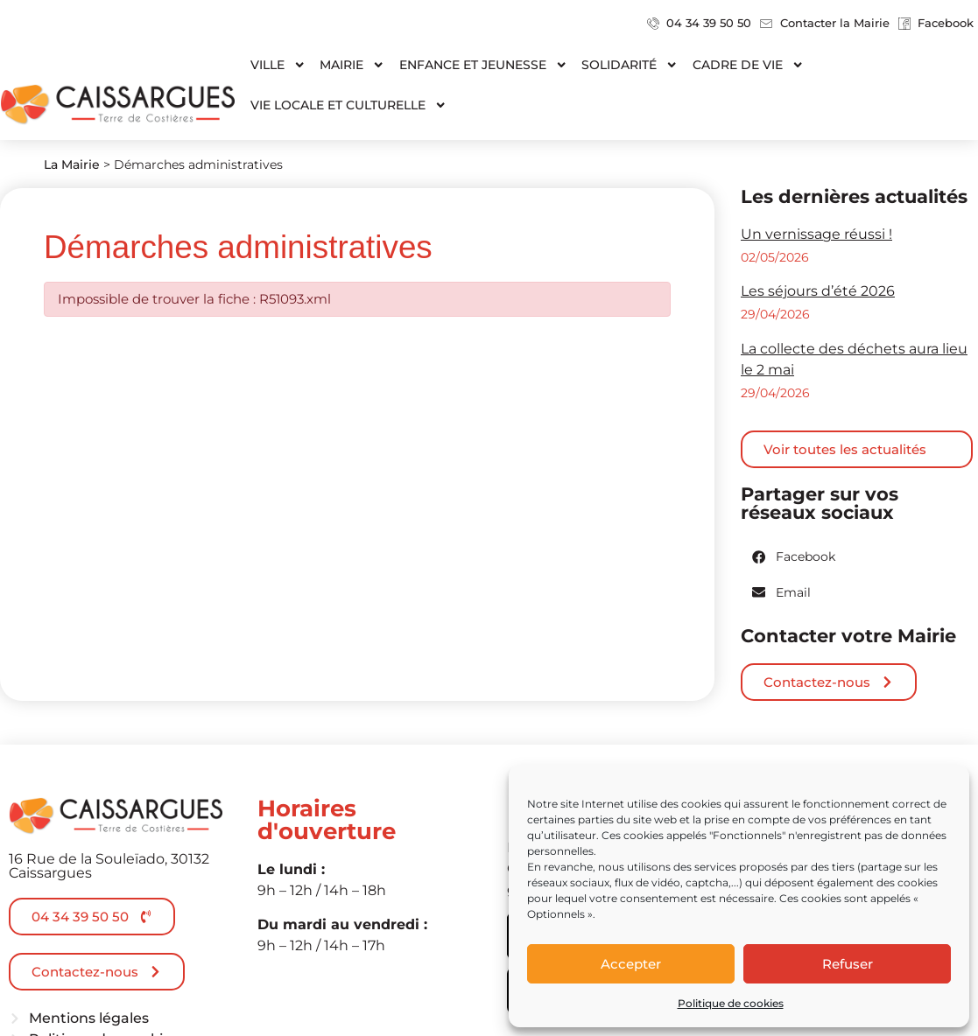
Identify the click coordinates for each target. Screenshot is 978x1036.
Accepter (631, 964)
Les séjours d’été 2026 (818, 291)
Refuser (847, 964)
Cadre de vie (748, 65)
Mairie (352, 65)
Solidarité (629, 65)
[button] (794, 557)
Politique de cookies (731, 1003)
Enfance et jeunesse (483, 65)
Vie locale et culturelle (348, 105)
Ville (278, 65)
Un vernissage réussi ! (816, 234)
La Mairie (72, 164)
